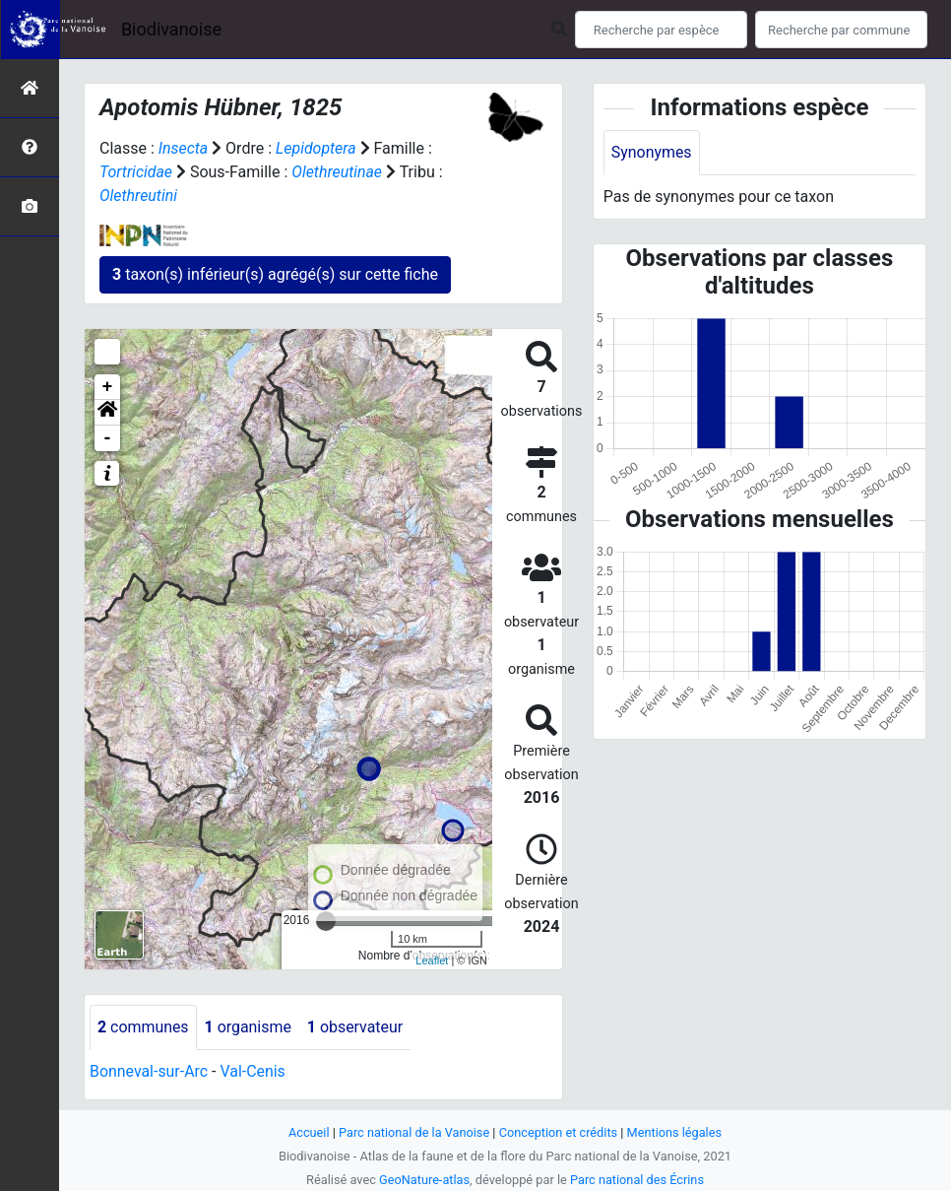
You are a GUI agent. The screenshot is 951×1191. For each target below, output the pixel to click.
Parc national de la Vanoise (413, 1132)
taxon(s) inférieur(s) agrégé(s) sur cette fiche (275, 274)
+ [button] (107, 387)
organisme (248, 1027)
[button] (107, 413)
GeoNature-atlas (424, 1179)
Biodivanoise (171, 29)
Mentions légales (675, 1132)
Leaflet (431, 960)
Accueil (308, 1132)
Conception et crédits (558, 1132)
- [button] (107, 438)
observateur (356, 1027)
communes (143, 1027)
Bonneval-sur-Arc (149, 1071)
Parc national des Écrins (637, 1179)
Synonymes (651, 152)
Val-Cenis (253, 1071)
